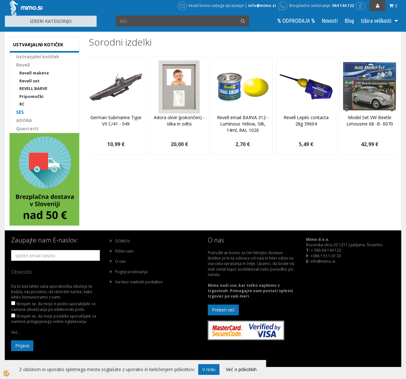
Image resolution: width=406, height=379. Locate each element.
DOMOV (122, 241)
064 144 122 (343, 5)
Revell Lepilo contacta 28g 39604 (306, 120)
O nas (120, 261)
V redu (208, 369)
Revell (23, 65)
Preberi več (223, 310)
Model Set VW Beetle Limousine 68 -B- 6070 (369, 120)
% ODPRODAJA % (296, 20)
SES (20, 112)
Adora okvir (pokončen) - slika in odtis (179, 120)
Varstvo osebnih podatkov (139, 282)
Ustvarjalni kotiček (37, 57)
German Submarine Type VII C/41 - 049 (115, 120)
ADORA (24, 120)
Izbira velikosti (376, 20)
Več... (15, 332)
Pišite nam (124, 251)
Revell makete (34, 73)
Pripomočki (31, 96)
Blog (349, 20)
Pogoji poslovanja (131, 271)
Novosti (330, 20)
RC (21, 104)
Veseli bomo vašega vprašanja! (211, 5)
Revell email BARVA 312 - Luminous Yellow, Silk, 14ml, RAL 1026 (243, 123)
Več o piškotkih (241, 369)
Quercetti (27, 128)
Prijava (22, 346)
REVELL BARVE (33, 88)
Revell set (29, 81)
